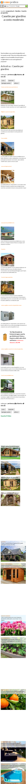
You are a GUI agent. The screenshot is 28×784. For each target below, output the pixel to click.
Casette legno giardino (7, 277)
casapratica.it (10, 11)
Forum (6, 6)
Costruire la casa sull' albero (9, 493)
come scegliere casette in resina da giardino (12, 349)
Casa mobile (4, 138)
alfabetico (19, 74)
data (2, 76)
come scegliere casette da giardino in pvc (11, 305)
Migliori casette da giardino (8, 111)
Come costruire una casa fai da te (9, 87)
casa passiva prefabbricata (7, 222)
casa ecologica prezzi (6, 166)
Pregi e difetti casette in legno (10, 446)
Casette (3, 249)
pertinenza (11, 74)
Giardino (17, 11)
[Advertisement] (14, 36)
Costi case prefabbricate (7, 375)
